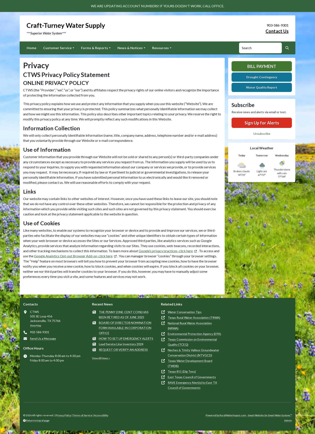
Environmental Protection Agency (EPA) (194, 334)
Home (31, 48)
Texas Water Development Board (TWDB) (190, 363)
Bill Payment (261, 66)
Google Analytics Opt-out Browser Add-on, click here (73, 256)
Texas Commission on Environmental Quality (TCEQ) (192, 342)
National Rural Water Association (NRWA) (190, 325)
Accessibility (101, 415)
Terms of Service (82, 415)
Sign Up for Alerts (262, 122)
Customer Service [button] (57, 48)
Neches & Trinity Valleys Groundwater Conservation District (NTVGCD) (193, 352)
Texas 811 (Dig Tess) (182, 371)
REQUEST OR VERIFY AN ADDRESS (123, 349)
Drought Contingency (261, 77)
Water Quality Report (261, 87)
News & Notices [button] (130, 48)
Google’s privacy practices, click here (166, 251)
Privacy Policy (63, 415)
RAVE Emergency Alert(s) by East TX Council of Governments (192, 385)
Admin (288, 420)
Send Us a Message (43, 338)
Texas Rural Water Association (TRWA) (194, 317)
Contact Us (277, 31)
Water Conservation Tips (185, 312)
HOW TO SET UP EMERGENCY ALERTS (126, 338)
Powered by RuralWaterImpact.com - (249, 415)
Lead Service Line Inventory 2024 (121, 344)
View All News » (101, 358)
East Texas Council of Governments (192, 377)
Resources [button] (160, 48)
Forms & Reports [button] (94, 48)
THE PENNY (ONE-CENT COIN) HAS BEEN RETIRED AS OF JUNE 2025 (124, 314)
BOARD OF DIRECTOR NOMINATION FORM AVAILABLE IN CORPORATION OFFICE (125, 328)
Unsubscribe (261, 133)
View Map (35, 325)
